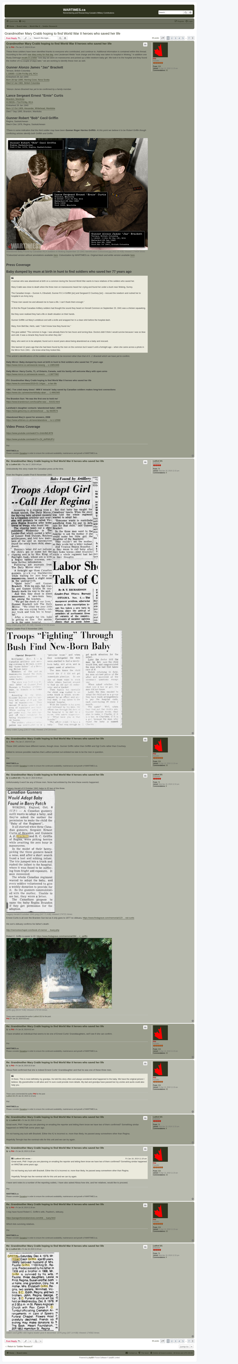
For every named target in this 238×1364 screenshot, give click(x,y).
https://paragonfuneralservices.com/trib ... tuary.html (30, 1218)
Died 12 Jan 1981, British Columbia (23, 83)
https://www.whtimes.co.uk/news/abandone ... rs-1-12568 (33, 420)
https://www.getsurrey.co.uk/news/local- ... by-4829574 (32, 411)
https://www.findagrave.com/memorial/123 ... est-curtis (108, 918)
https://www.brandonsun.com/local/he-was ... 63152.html (33, 402)
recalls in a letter (29, 57)
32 (167, 70)
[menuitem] (22, 21)
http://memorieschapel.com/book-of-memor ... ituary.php (32, 930)
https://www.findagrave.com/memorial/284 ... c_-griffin (62, 936)
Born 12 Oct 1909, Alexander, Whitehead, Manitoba (30, 108)
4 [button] (179, 38)
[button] (162, 38)
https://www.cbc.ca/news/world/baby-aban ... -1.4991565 (33, 392)
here (56, 255)
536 (159, 66)
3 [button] (175, 38)
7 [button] (189, 38)
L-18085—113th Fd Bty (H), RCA (22, 73)
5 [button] (182, 38)
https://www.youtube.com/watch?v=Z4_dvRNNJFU (30, 439)
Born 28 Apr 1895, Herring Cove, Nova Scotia (27, 80)
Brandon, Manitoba (15, 99)
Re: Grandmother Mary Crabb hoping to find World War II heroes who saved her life (55, 461)
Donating (23, 453)
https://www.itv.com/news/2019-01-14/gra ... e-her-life (31, 383)
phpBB (90, 1358)
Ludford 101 (157, 461)
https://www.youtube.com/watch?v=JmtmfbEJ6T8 (29, 433)
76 (159, 469)
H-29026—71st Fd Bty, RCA (19, 102)
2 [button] (171, 38)
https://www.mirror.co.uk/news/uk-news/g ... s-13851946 (32, 365)
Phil (154, 59)
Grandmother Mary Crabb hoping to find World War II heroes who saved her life (62, 33)
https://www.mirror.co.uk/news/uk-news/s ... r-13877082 (32, 374)
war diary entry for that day (40, 54)
